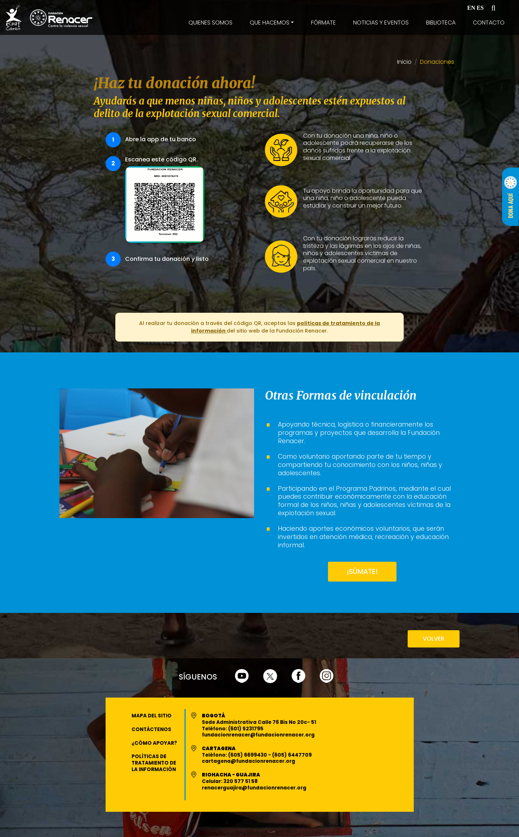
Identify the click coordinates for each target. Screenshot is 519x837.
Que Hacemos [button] (269, 22)
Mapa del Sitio (152, 715)
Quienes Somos (210, 22)
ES (480, 8)
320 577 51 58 (240, 781)
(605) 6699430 (248, 755)
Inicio (404, 62)
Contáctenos (151, 729)
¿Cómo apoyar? (154, 743)
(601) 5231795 (245, 728)
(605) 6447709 (292, 755)
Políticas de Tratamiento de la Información (154, 763)
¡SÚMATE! (362, 571)
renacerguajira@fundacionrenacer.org (254, 787)
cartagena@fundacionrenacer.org (248, 761)
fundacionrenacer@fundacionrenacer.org (258, 734)
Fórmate (323, 22)
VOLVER (433, 639)
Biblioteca (441, 22)
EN (471, 8)
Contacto (489, 22)
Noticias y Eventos (381, 22)
